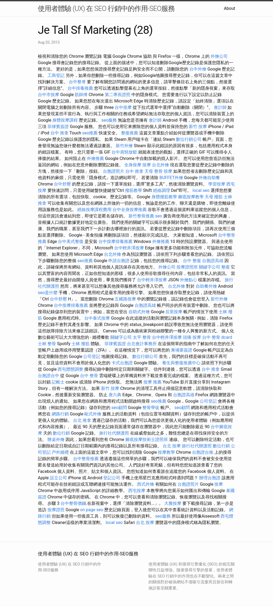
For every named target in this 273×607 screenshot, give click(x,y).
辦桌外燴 (56, 439)
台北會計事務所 (142, 343)
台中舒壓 (62, 184)
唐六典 (115, 394)
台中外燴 (197, 69)
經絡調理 (161, 190)
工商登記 (56, 75)
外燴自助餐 (209, 177)
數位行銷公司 (189, 139)
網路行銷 (60, 413)
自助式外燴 (139, 311)
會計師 (220, 107)
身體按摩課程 (65, 120)
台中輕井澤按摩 (129, 247)
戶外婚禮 (60, 452)
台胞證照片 (113, 171)
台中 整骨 (89, 375)
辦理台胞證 (209, 477)
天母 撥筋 (214, 196)
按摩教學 (166, 452)
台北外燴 (160, 164)
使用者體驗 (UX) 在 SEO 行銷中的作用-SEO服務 (106, 9)
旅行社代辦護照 (114, 433)
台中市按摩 (48, 94)
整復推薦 (129, 132)
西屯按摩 (136, 490)
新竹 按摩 (198, 126)
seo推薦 (90, 132)
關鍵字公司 (209, 267)
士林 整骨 (47, 343)
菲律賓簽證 (58, 126)
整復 (225, 267)
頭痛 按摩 (192, 337)
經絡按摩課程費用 (94, 209)
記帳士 (58, 382)
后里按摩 (173, 311)
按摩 (146, 164)
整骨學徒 (150, 407)
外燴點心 (188, 279)
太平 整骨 (142, 337)
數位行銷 (61, 433)
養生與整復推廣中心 (181, 362)
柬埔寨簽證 (181, 350)
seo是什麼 (48, 292)
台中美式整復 (70, 241)
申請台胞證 (119, 260)
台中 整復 (192, 260)
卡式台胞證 (122, 362)
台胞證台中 (48, 375)
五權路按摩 (125, 299)
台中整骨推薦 (86, 458)
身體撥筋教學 (164, 196)
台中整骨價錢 (73, 503)
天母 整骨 (153, 171)
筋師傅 (81, 94)
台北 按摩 (172, 445)
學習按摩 (216, 184)
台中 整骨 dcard (217, 337)
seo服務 (109, 120)
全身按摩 (132, 164)
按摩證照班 (187, 267)
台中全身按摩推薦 (130, 209)
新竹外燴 (124, 145)
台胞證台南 (202, 452)
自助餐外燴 (206, 286)
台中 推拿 (59, 132)
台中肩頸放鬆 (124, 152)
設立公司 (58, 477)
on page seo (91, 509)
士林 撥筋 (80, 343)
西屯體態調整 (70, 369)
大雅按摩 (172, 503)
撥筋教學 (133, 190)
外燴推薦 (95, 158)
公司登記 (91, 356)
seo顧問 (119, 407)
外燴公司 (219, 56)
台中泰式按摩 (97, 318)
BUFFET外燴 (171, 177)
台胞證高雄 (212, 260)
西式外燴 (145, 484)
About (229, 8)
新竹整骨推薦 (141, 215)
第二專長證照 (117, 94)
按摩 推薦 (152, 382)
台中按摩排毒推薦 (115, 241)
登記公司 (111, 477)
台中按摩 (123, 107)
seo (158, 215)
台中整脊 (77, 81)
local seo (201, 190)
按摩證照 (56, 509)
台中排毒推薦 (80, 88)
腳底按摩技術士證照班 (146, 439)
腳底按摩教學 (191, 196)
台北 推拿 (82, 420)
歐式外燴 (92, 413)
